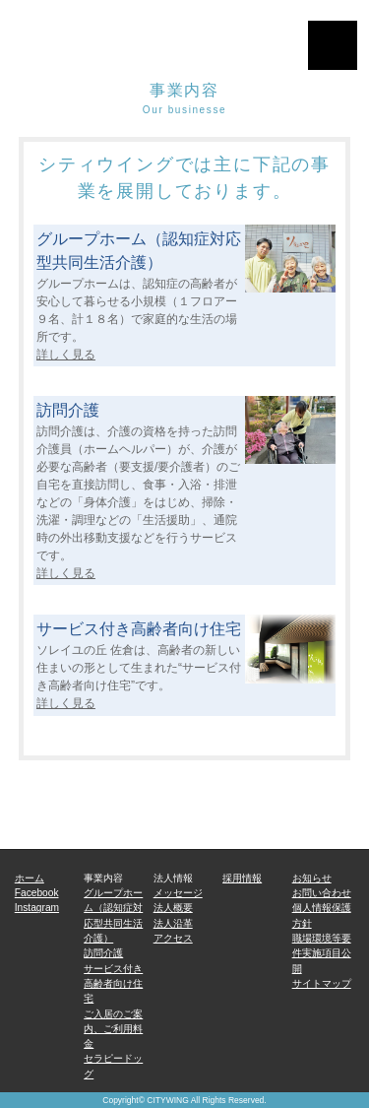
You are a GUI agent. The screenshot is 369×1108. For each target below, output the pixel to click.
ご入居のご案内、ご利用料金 (113, 1029)
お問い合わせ (321, 892)
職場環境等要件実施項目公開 (321, 953)
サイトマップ (321, 983)
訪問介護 (103, 952)
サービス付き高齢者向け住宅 (113, 984)
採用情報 (242, 878)
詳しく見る (65, 354)
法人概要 (173, 907)
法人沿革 (173, 923)
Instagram (37, 907)
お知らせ (312, 878)
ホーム (29, 878)
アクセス (173, 938)
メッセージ (178, 892)
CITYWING (168, 1100)
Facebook (37, 892)
